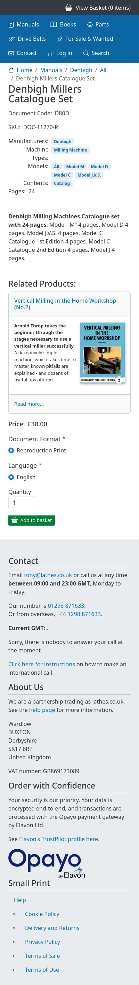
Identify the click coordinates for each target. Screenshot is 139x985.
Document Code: (30, 113)
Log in (64, 53)
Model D (99, 167)
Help (20, 900)
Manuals (28, 24)
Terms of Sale (42, 956)
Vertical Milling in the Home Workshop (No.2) (65, 304)
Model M (75, 167)
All (103, 70)
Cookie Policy (42, 914)
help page (42, 710)
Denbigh (81, 70)
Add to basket (36, 520)
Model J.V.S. (89, 175)
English (26, 477)
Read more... (29, 404)
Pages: (16, 191)
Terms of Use (42, 970)
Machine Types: (37, 154)
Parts (102, 24)
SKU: (14, 127)
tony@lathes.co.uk (48, 575)
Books (68, 24)
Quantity (19, 492)
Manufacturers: (28, 141)
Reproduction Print (41, 450)
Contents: (35, 183)
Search (100, 53)
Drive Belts (32, 38)
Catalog (62, 183)
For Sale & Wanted (89, 38)
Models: (38, 166)
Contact (27, 53)
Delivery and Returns (52, 928)
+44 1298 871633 (79, 614)
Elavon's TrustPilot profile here (58, 839)
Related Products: (42, 284)
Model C (62, 175)
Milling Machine (70, 150)
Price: (16, 424)
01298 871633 (66, 606)
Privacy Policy (42, 942)
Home (25, 70)
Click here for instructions (41, 664)
